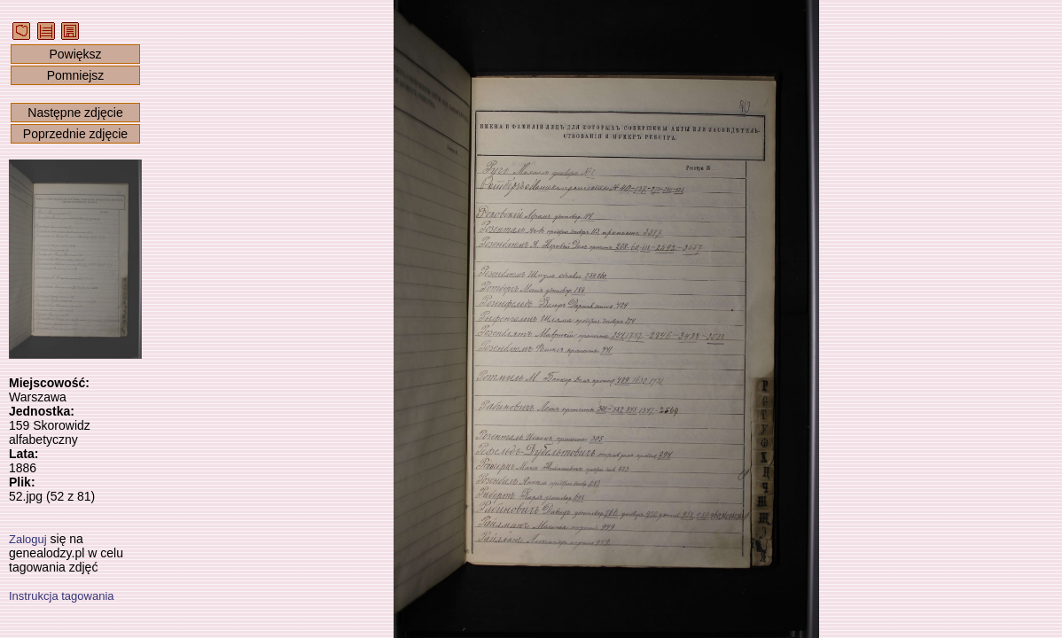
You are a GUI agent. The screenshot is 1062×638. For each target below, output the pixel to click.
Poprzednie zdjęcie (75, 134)
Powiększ (75, 54)
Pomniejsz (76, 75)
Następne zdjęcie (74, 112)
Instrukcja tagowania (61, 596)
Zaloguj (28, 539)
